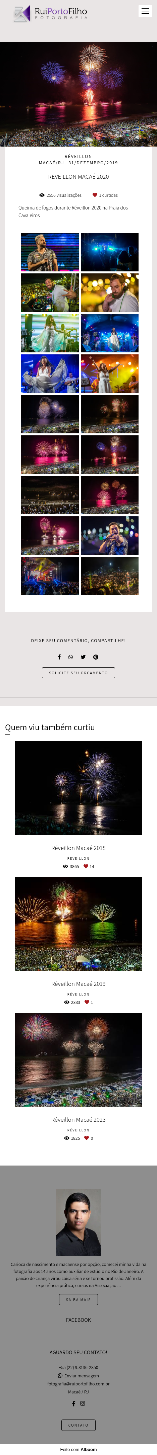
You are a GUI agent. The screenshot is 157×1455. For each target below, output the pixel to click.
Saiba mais (78, 1299)
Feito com (78, 1449)
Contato (78, 1425)
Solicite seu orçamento (78, 672)
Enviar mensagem (81, 1375)
